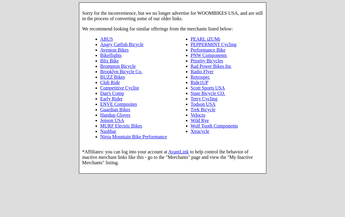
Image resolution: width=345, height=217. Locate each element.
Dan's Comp (112, 93)
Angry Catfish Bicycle (122, 44)
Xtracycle (200, 131)
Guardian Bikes (115, 109)
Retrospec (200, 77)
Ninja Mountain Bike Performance (133, 136)
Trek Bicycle (203, 109)
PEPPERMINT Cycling (214, 44)
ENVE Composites (118, 104)
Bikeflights (111, 55)
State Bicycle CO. (208, 93)
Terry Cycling (204, 98)
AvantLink (178, 151)
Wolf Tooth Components (214, 125)
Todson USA (203, 104)
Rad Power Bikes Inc (211, 66)
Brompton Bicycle (118, 66)
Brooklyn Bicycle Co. (121, 71)
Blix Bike (109, 60)
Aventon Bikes (114, 49)
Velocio (198, 115)
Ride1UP (200, 82)
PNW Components (209, 55)
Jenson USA (112, 120)
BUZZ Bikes (112, 77)
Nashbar (108, 131)
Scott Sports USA (208, 87)
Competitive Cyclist (119, 87)
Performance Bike (208, 49)
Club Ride (110, 82)
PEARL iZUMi (206, 39)
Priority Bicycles (207, 60)
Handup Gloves (115, 115)
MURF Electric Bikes (121, 125)
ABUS (106, 39)
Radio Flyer (202, 71)
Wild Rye (200, 120)
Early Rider (111, 98)
